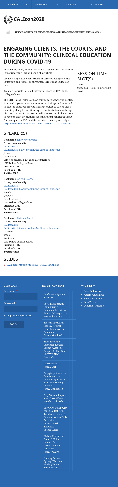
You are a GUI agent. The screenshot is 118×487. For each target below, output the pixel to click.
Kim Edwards (51, 467)
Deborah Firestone (94, 305)
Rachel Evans (51, 429)
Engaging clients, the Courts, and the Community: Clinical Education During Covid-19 (55, 379)
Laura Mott (49, 357)
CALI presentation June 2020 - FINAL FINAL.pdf (33, 264)
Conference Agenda (54, 294)
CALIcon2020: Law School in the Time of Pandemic (32, 149)
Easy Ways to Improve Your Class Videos (55, 397)
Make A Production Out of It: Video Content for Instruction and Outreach (54, 442)
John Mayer (50, 366)
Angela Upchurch (53, 401)
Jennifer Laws (51, 451)
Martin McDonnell (93, 298)
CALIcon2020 (29, 19)
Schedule (13, 4)
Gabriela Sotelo (25, 218)
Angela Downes (26, 178)
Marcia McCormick (94, 294)
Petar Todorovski (93, 291)
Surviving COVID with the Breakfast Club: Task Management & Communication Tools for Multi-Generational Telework (55, 417)
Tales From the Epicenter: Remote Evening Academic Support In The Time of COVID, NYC (55, 348)
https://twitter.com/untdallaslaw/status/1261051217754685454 (37, 123)
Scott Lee (48, 297)
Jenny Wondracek (27, 139)
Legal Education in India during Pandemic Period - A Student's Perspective (55, 308)
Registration (41, 4)
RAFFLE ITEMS (51, 363)
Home (8, 32)
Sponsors (71, 4)
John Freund (90, 302)
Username (10, 291)
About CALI (97, 4)
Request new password (19, 315)
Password (10, 303)
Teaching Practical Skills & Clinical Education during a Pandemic (54, 327)
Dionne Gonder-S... (54, 335)
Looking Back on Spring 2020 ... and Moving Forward (53, 461)
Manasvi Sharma (53, 316)
